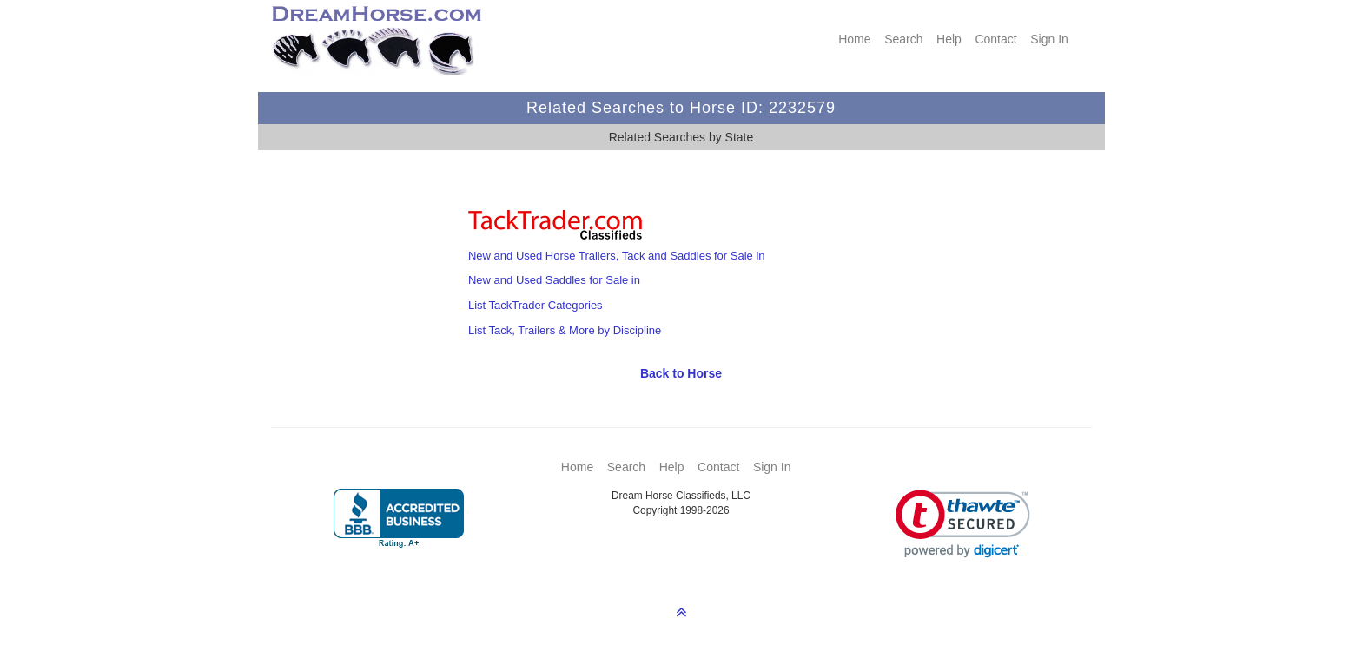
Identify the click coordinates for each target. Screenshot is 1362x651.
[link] (963, 524)
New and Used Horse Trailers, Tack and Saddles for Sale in (616, 255)
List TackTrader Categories (535, 305)
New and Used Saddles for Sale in (554, 279)
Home (854, 39)
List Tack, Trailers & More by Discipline (564, 330)
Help (949, 39)
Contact (995, 39)
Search (903, 39)
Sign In (1049, 39)
